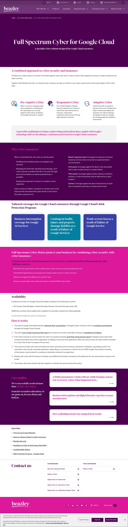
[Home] (13, 18)
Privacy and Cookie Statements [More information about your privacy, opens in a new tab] (54, 523)
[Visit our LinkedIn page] (73, 505)
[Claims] (90, 2)
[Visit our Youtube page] (82, 505)
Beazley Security (19, 441)
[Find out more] (83, 379)
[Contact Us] (62, 2)
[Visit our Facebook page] (68, 505)
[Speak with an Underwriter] (64, 479)
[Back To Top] (110, 505)
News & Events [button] (80, 9)
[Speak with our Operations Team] (64, 485)
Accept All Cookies (111, 520)
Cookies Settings (84, 520)
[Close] (125, 520)
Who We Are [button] (41, 9)
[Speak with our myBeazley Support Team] (64, 490)
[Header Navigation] (11, 9)
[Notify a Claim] (64, 474)
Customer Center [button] (98, 9)
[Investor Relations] (108, 2)
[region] (64, 520)
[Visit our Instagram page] (86, 505)
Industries (66, 9)
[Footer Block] (20, 504)
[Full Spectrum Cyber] (25, 18)
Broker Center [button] (116, 9)
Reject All (97, 520)
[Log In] (77, 2)
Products (55, 9)
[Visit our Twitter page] (77, 505)
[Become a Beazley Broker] (64, 469)
